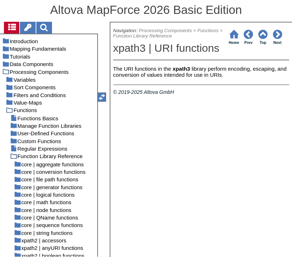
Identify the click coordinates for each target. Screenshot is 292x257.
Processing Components (165, 30)
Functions (207, 30)
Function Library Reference (142, 36)
